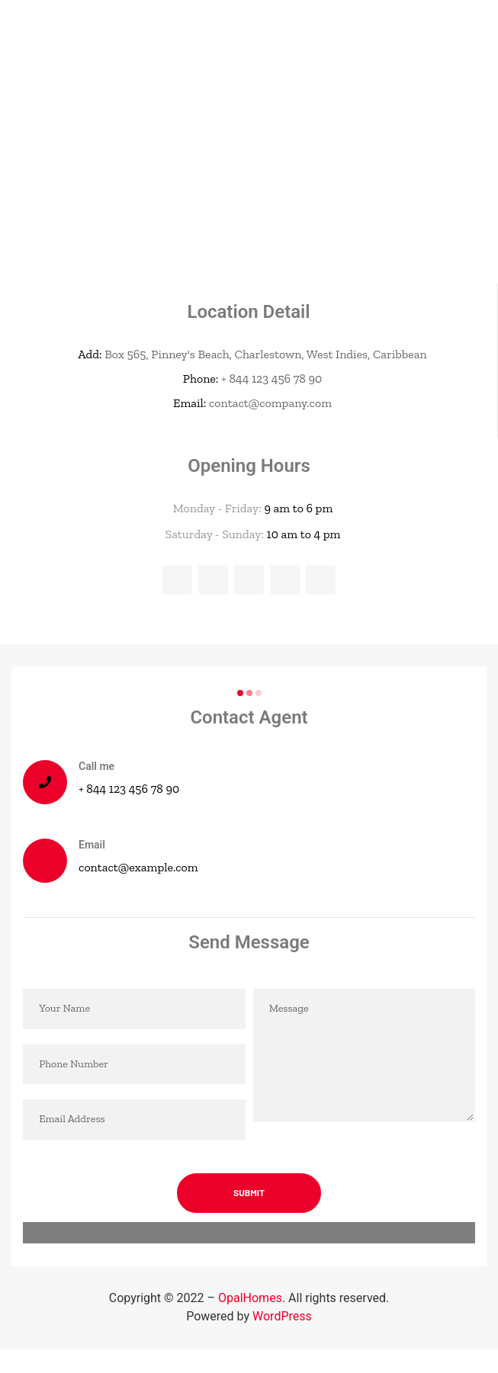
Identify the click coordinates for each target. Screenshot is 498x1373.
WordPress (282, 1316)
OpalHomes (250, 1298)
